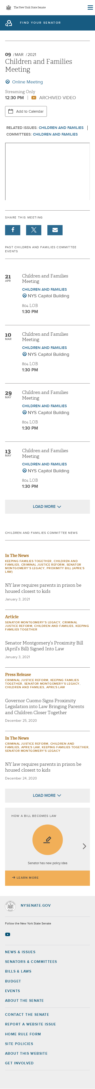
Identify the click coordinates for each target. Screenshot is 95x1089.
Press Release (18, 674)
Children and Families (61, 128)
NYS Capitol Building (48, 296)
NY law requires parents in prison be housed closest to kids (43, 588)
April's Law (55, 687)
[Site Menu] (90, 7)
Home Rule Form (23, 1034)
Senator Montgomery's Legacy (32, 622)
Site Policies (19, 1044)
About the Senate (24, 1001)
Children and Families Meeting (45, 279)
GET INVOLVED (19, 1063)
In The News (17, 555)
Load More (44, 507)
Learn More (28, 877)
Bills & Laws (18, 971)
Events (12, 991)
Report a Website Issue (30, 1024)
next (84, 846)
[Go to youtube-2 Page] (8, 934)
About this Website (26, 1053)
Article (11, 617)
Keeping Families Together (28, 561)
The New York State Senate (30, 7)
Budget (13, 981)
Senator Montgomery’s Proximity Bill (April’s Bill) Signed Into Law (44, 646)
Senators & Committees (31, 962)
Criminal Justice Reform (43, 564)
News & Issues (20, 952)
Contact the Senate (27, 1015)
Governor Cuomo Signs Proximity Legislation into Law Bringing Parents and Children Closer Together (44, 707)
